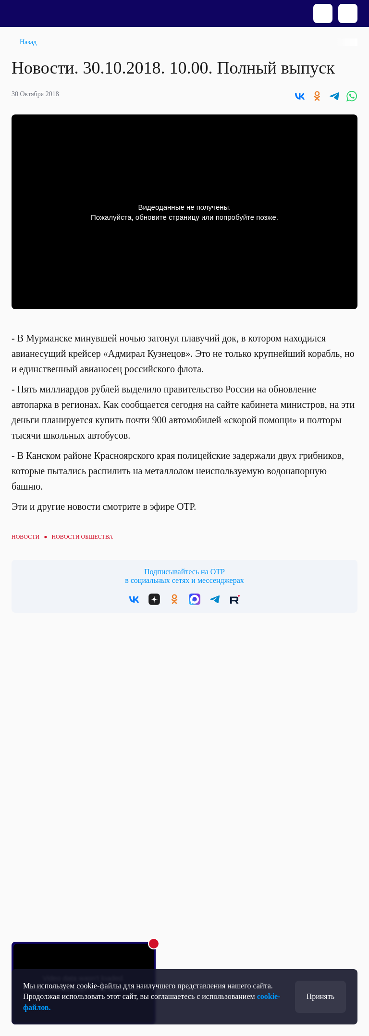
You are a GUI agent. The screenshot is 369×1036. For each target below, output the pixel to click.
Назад (28, 42)
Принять (320, 996)
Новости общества (81, 536)
